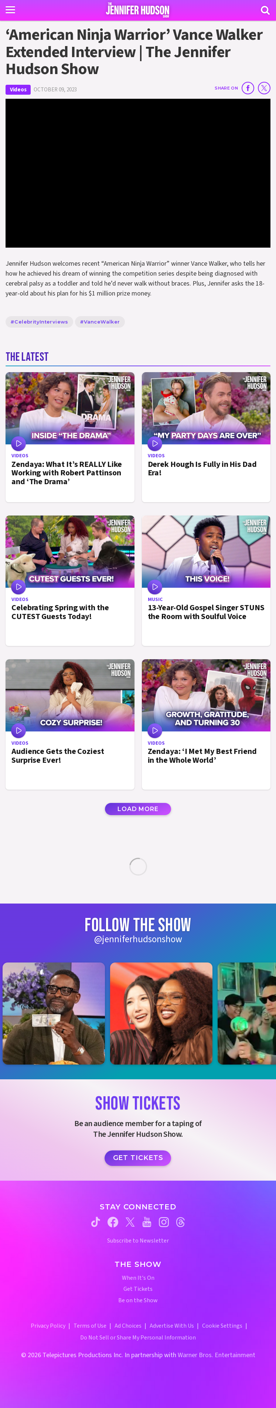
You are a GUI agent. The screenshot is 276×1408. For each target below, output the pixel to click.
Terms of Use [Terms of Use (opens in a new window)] (90, 1326)
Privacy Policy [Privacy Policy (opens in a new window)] (48, 1326)
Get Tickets (138, 1158)
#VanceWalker (100, 322)
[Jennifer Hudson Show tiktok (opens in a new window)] (95, 1222)
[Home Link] (138, 10)
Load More (137, 809)
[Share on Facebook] (248, 88)
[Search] (265, 10)
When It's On (138, 1278)
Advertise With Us (172, 1326)
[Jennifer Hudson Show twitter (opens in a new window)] (130, 1222)
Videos (18, 90)
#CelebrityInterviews (39, 322)
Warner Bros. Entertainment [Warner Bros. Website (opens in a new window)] (216, 1355)
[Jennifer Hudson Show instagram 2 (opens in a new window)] (165, 1013)
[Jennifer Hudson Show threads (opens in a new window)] (180, 1222)
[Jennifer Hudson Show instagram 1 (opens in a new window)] (57, 1013)
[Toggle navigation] (10, 10)
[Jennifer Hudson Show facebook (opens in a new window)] (113, 1222)
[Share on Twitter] (264, 88)
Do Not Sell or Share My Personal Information (138, 1338)
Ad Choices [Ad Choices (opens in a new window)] (128, 1326)
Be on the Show (138, 1300)
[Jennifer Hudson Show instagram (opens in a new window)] (164, 1222)
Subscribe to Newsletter (138, 1241)
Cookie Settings (222, 1326)
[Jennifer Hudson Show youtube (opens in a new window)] (146, 1222)
